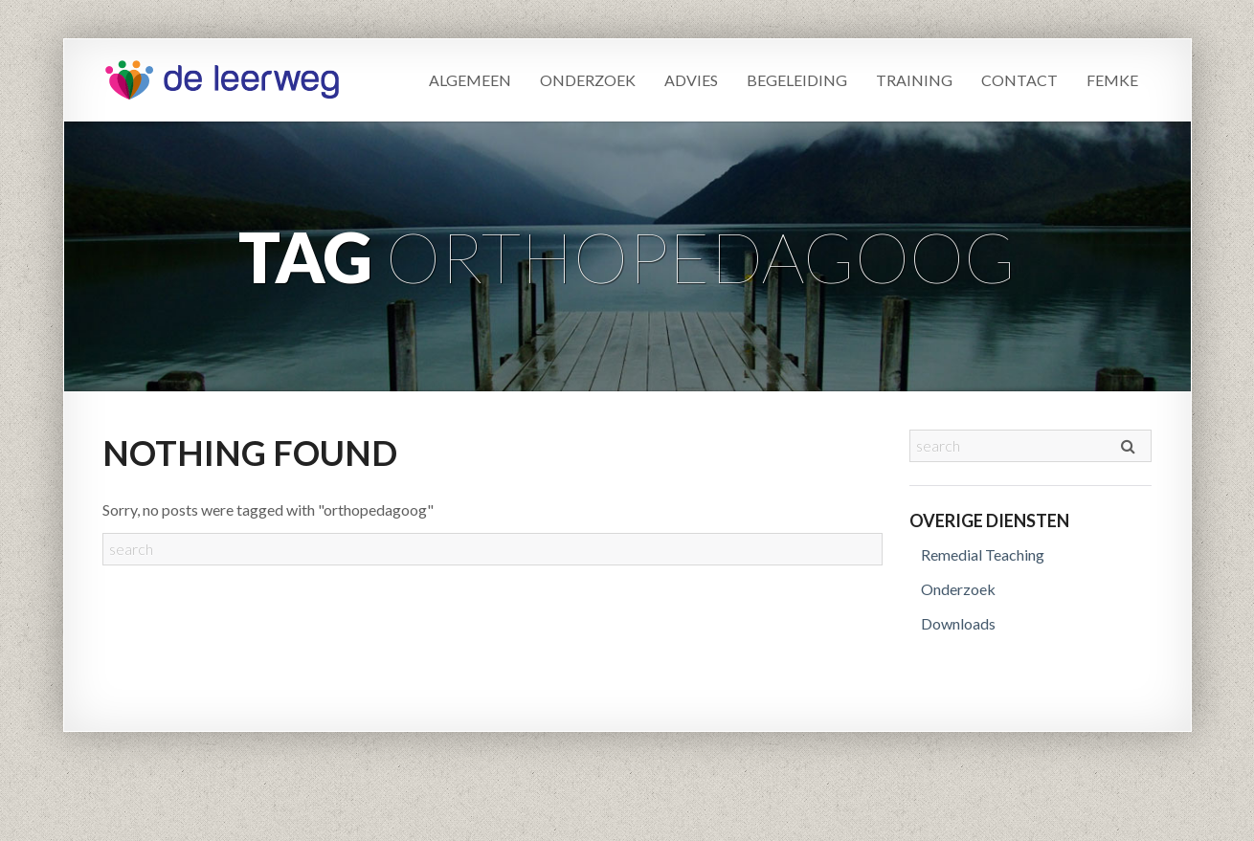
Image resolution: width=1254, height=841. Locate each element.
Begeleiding (797, 80)
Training (914, 80)
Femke (1112, 80)
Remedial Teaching (982, 554)
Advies (691, 80)
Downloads (958, 623)
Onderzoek (588, 80)
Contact (1019, 80)
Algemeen (470, 80)
